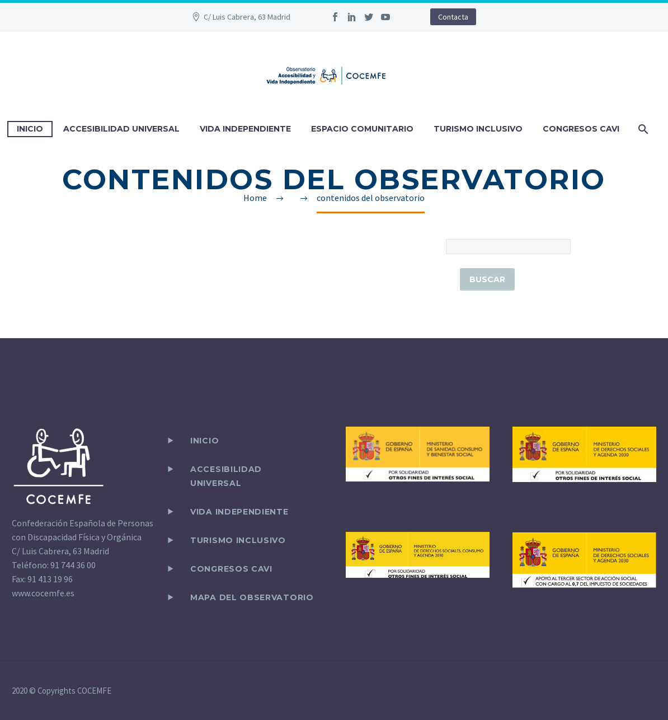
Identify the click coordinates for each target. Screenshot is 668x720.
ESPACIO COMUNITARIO (362, 129)
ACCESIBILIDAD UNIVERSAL (121, 129)
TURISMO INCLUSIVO (478, 129)
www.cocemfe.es (43, 593)
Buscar (487, 279)
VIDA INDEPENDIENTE (245, 129)
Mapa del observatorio (252, 597)
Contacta (453, 17)
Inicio (204, 441)
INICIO (30, 129)
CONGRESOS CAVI (581, 129)
